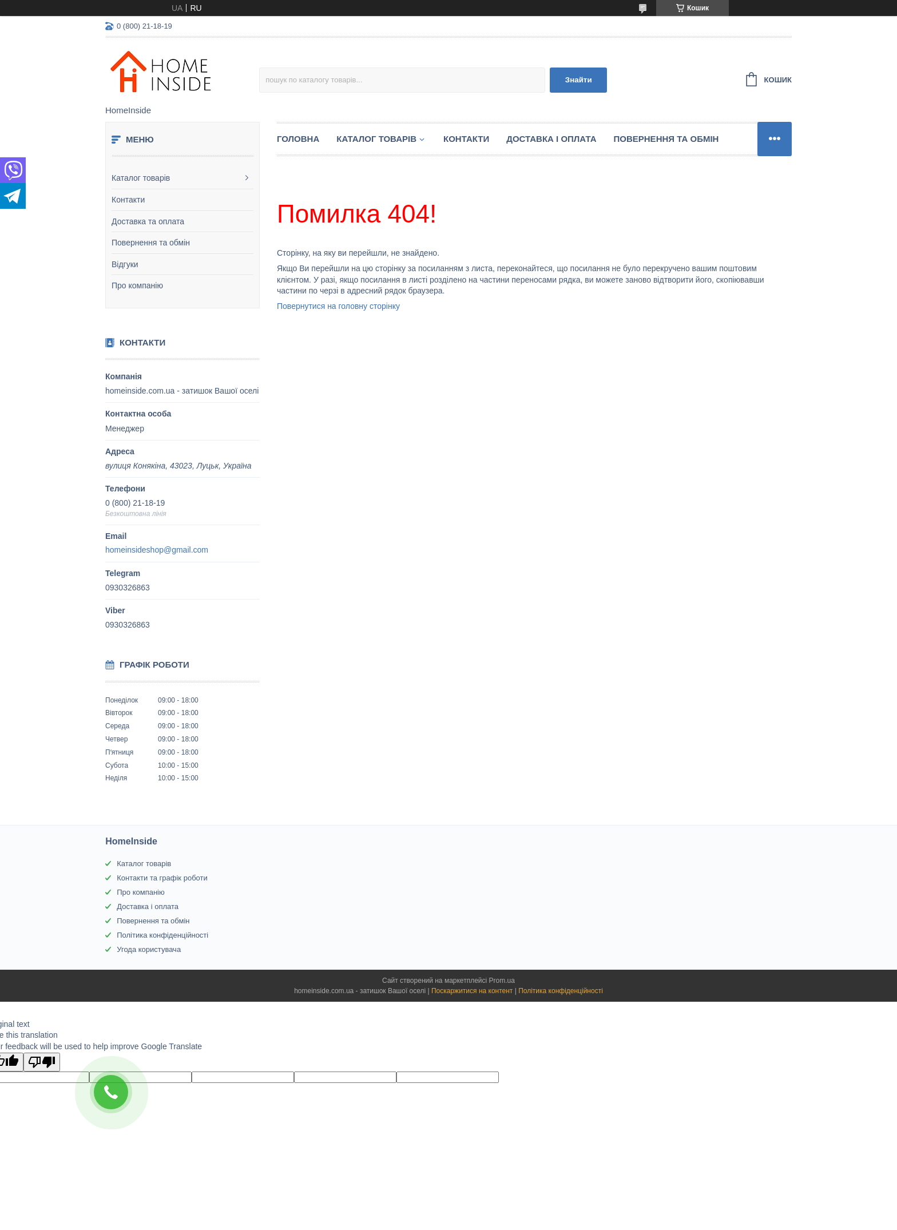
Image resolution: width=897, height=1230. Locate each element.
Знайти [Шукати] (578, 80)
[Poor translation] (41, 1062)
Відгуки (125, 264)
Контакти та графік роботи (162, 878)
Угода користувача (149, 949)
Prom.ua (502, 981)
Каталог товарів (141, 177)
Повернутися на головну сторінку (338, 306)
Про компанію (137, 285)
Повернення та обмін (151, 242)
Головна (298, 138)
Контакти (128, 199)
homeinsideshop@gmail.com (156, 549)
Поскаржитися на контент (472, 991)
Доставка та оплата (148, 221)
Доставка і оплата (551, 138)
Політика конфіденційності (162, 935)
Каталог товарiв (376, 138)
